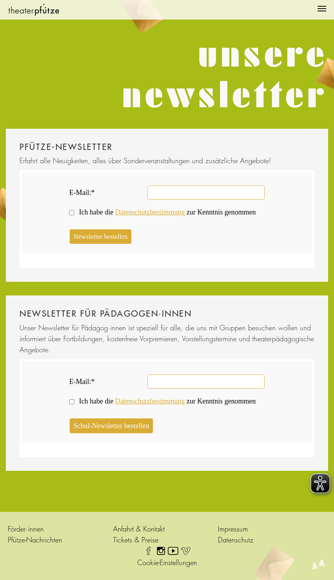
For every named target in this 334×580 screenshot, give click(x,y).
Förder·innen (26, 528)
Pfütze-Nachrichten (35, 539)
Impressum (233, 528)
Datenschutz (235, 539)
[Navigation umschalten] (322, 8)
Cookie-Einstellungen (167, 562)
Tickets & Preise (135, 539)
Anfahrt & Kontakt (139, 528)
